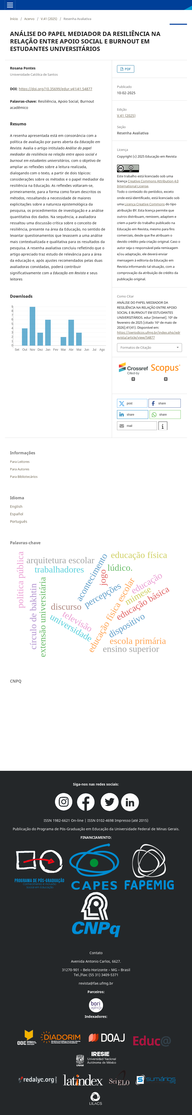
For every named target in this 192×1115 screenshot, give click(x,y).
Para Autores (19, 469)
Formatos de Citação (135, 347)
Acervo (29, 18)
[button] (132, 403)
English (16, 506)
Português (18, 521)
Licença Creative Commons (144, 204)
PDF (127, 69)
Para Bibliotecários (24, 476)
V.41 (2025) (49, 18)
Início (14, 18)
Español (16, 514)
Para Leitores (20, 461)
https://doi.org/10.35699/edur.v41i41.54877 (55, 88)
